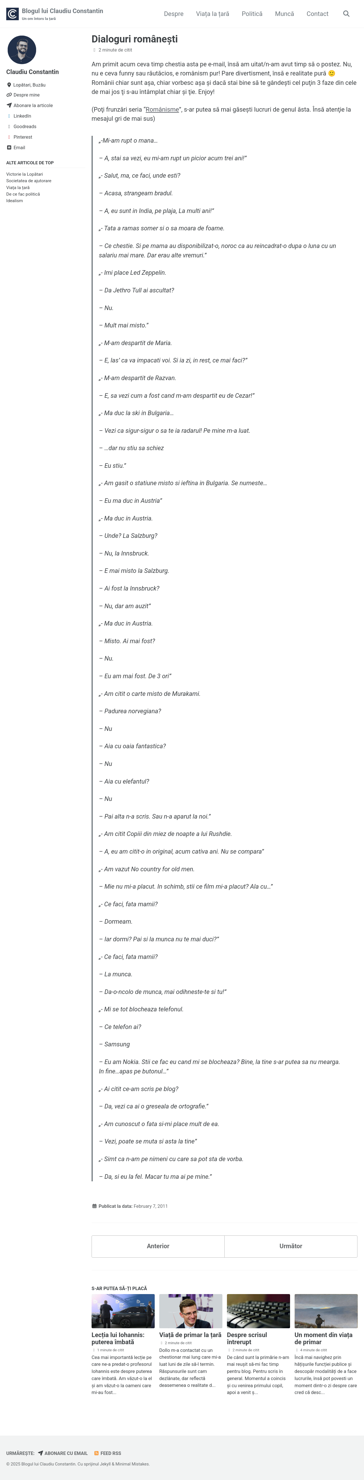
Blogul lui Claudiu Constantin (62, 14)
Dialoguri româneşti (135, 39)
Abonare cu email (63, 1453)
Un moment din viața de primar (324, 1340)
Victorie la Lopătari (24, 174)
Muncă (283, 13)
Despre (173, 13)
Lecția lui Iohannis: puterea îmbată (118, 1340)
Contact (317, 13)
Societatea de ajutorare (28, 181)
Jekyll (106, 1464)
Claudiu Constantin (33, 72)
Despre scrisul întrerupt (247, 1340)
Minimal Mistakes (133, 1464)
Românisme (163, 110)
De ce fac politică (23, 194)
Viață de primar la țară (190, 1336)
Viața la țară (212, 13)
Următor (290, 1247)
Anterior (158, 1247)
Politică (251, 13)
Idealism (14, 201)
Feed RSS (109, 1453)
